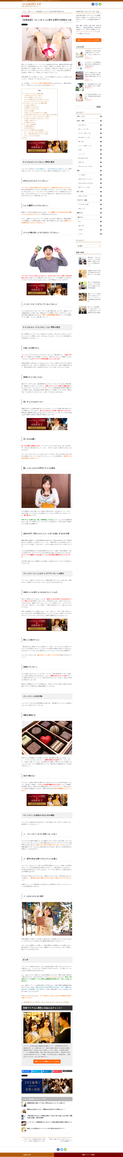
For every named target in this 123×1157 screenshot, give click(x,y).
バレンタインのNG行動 (29, 124)
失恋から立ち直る (82, 196)
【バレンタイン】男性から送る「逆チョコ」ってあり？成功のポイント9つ (34, 1140)
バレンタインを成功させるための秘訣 (32, 130)
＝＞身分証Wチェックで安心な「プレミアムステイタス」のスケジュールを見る (45, 1002)
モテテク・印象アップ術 (84, 133)
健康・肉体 (81, 225)
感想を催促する (29, 126)
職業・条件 (81, 141)
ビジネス (80, 234)
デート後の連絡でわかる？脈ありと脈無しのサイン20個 (93, 85)
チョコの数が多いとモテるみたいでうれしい (37, 99)
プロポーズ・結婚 (82, 200)
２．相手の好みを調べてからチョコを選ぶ (36, 133)
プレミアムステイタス (54, 977)
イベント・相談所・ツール (85, 145)
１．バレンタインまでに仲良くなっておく (36, 132)
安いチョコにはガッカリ (31, 109)
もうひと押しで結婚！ (83, 204)
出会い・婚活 (80, 120)
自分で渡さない (29, 128)
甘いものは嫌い (29, 111)
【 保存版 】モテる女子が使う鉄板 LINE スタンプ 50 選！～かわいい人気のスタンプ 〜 (93, 53)
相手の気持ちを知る (83, 158)
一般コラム (80, 217)
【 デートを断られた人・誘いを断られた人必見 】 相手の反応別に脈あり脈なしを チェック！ (93, 75)
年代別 (80, 149)
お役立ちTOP (27, 1154)
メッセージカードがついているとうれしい (36, 101)
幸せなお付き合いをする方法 (85, 183)
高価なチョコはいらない (31, 107)
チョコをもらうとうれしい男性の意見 (32, 93)
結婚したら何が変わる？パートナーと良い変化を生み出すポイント (46, 1128)
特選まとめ (81, 162)
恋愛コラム (25, 16)
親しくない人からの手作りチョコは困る (35, 112)
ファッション (81, 154)
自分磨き (80, 229)
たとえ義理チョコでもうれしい (33, 97)
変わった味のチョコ (30, 120)
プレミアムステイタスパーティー (85, 31)
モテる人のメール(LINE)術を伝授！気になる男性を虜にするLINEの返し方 (93, 64)
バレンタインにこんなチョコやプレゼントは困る (35, 116)
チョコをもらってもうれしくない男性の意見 (34, 103)
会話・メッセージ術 (83, 129)
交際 (78, 170)
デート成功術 (81, 175)
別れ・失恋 (80, 191)
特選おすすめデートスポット (85, 179)
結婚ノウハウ (81, 208)
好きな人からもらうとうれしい (33, 95)
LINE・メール (81, 116)
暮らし (80, 221)
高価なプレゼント (30, 122)
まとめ (24, 137)
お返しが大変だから (30, 105)
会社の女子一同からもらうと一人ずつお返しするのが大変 (40, 114)
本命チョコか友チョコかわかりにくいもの (36, 118)
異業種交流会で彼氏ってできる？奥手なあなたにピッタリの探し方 (46, 1103)
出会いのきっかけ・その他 (85, 166)
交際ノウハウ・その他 (83, 187)
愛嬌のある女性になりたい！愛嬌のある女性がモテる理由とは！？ (46, 1109)
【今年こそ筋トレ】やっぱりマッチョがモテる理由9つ (59, 1140)
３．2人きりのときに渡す (32, 135)
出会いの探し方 (82, 125)
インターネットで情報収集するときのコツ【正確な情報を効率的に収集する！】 (49, 1122)
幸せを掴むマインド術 (83, 137)
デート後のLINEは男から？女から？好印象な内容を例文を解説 (93, 96)
